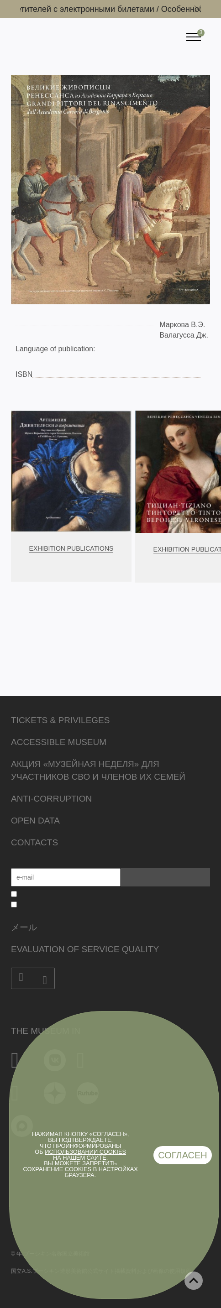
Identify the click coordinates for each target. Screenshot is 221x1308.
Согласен (182, 1155)
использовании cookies (85, 1151)
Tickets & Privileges (60, 720)
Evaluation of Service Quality (85, 949)
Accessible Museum (58, 742)
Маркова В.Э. (182, 324)
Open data (35, 820)
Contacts (34, 842)
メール (24, 927)
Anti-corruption (51, 798)
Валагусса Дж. (183, 335)
